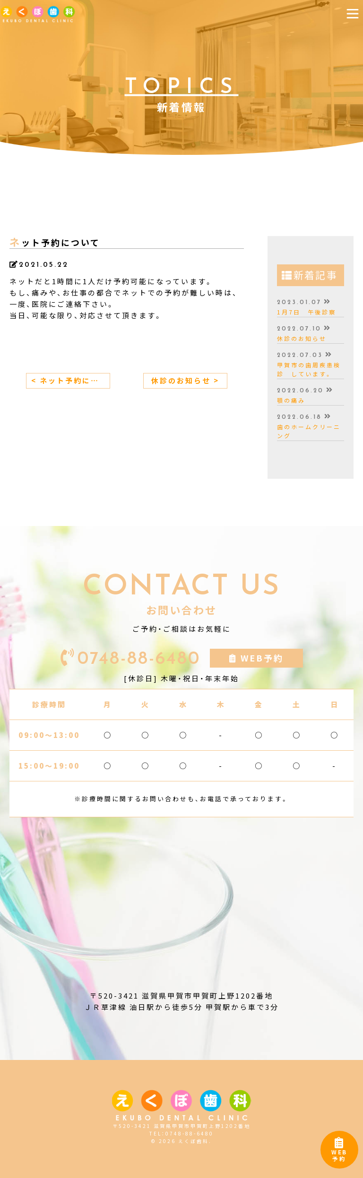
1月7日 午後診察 (306, 312)
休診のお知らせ (302, 338)
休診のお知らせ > (185, 380)
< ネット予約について (70, 380)
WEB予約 (339, 1151)
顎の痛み (291, 400)
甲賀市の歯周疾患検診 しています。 (309, 369)
